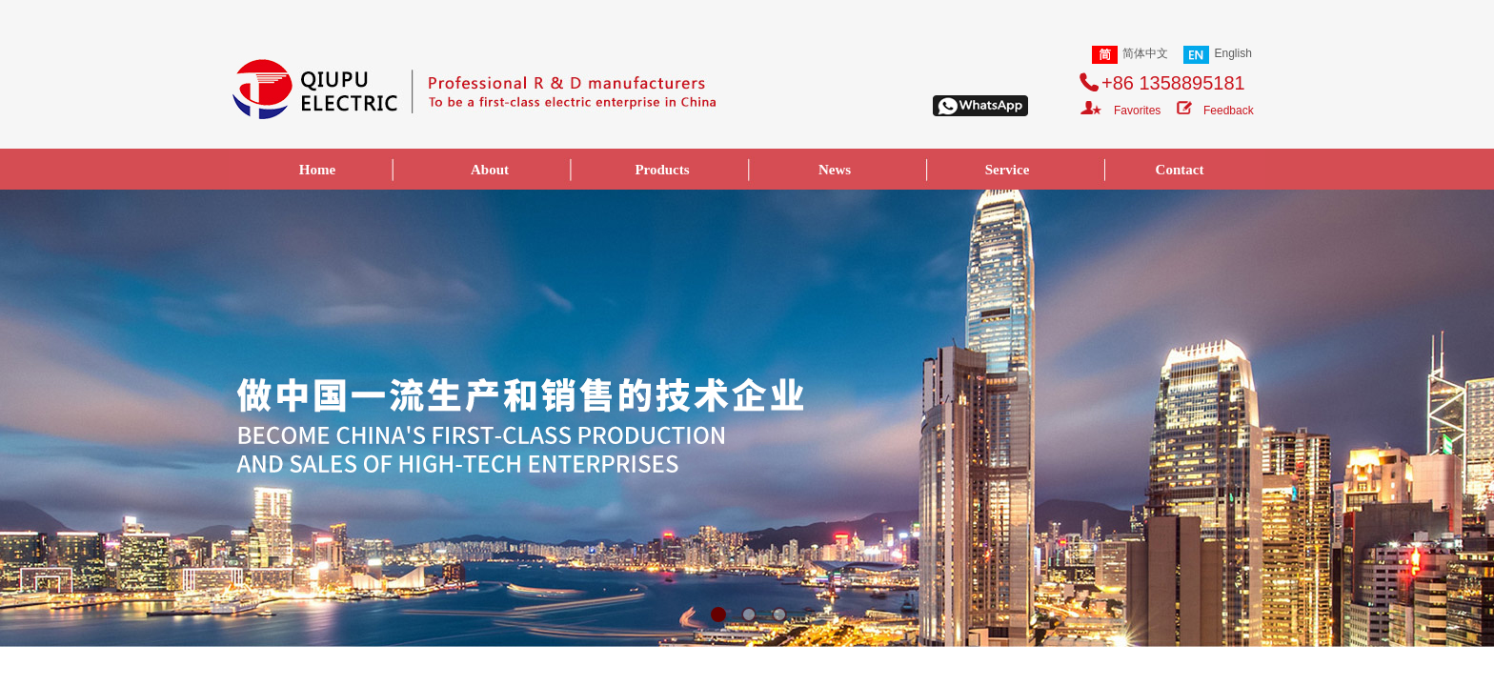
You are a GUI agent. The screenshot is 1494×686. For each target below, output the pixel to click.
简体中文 (1130, 55)
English (1217, 55)
